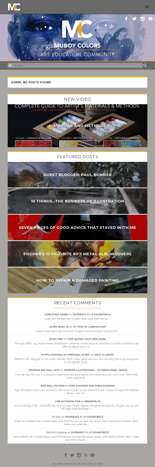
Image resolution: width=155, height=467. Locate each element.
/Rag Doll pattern (52, 385)
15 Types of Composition (89, 326)
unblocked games (56, 314)
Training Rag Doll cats (43, 370)
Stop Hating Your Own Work (86, 339)
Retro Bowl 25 (59, 326)
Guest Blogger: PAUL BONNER (78, 174)
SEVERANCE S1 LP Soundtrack (91, 314)
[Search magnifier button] (144, 65)
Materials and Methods (77, 125)
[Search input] (77, 65)
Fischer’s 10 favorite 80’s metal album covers (77, 254)
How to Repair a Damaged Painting (77, 280)
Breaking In (92, 401)
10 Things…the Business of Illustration (77, 201)
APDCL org (56, 339)
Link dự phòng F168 (67, 401)
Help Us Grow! (104, 354)
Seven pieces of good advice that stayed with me (77, 227)
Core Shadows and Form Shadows (92, 385)
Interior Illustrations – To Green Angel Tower (95, 370)
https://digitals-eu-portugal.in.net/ (65, 354)
